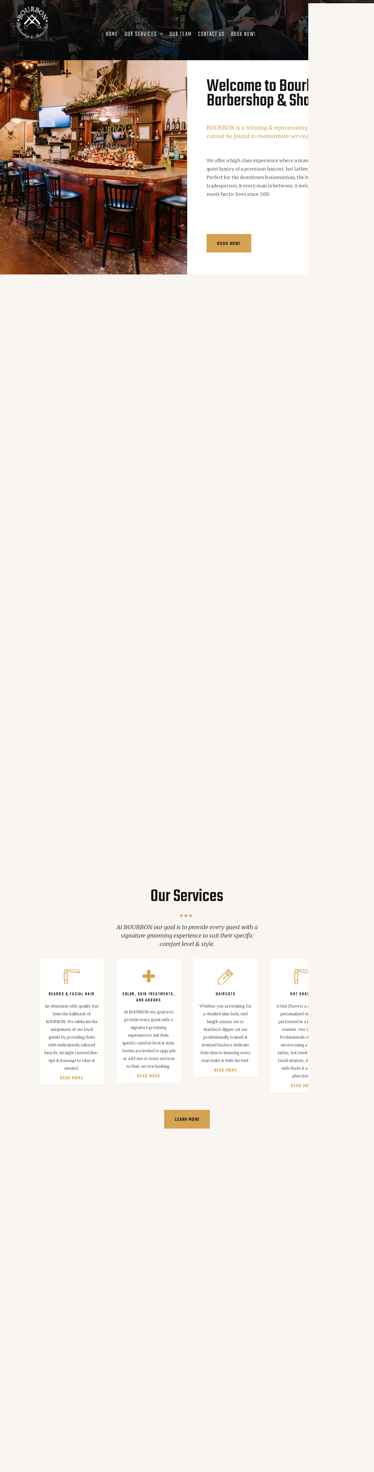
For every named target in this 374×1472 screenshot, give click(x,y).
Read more (71, 1076)
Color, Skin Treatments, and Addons (148, 995)
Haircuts (225, 992)
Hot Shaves (302, 992)
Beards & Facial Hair (72, 992)
